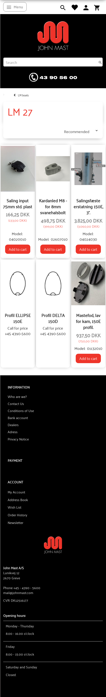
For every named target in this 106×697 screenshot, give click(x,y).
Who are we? (17, 396)
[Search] (100, 62)
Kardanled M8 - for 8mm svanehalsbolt (53, 206)
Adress (12, 432)
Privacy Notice (18, 439)
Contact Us (16, 403)
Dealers (13, 425)
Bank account (18, 418)
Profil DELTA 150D (53, 318)
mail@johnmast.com (18, 593)
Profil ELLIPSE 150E (18, 318)
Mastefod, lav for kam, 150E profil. (88, 321)
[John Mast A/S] (53, 544)
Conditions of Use (21, 411)
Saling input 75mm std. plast (17, 203)
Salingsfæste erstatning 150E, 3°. (88, 206)
